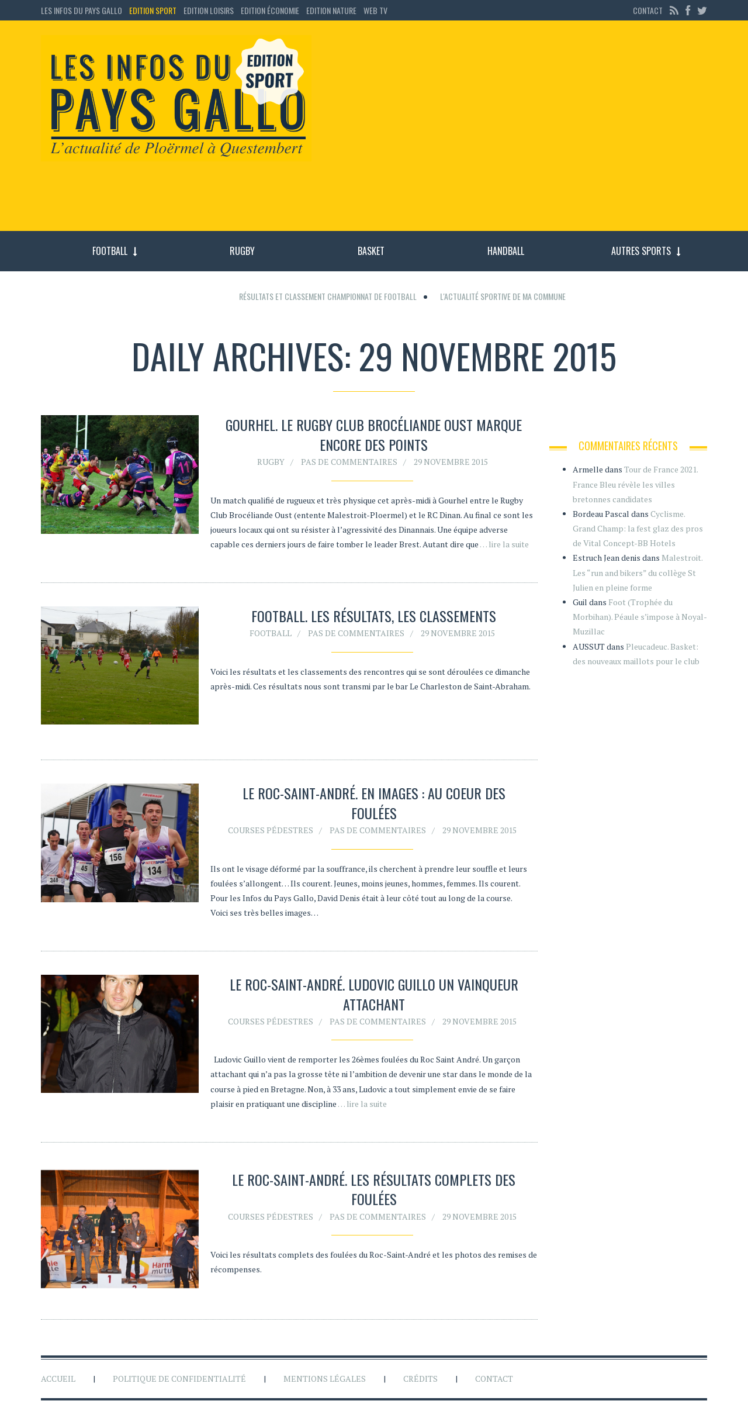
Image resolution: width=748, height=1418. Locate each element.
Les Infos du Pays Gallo (81, 10)
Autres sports (641, 251)
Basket (371, 251)
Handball (505, 251)
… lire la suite (504, 544)
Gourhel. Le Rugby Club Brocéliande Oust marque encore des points (374, 434)
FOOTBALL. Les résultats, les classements (373, 615)
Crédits (420, 1378)
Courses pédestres (270, 830)
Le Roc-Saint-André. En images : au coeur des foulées (374, 802)
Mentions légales (324, 1378)
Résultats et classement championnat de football (328, 296)
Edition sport (152, 10)
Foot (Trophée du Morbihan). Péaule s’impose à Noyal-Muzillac (640, 616)
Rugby (242, 251)
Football (109, 251)
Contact (648, 10)
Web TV (375, 10)
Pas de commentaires (349, 461)
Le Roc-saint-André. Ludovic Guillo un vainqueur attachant (374, 994)
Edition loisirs (208, 10)
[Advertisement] (519, 131)
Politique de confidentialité (179, 1378)
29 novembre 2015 (451, 461)
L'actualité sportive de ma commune (503, 296)
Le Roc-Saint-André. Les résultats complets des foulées (373, 1191)
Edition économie (270, 10)
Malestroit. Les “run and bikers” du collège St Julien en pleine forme (637, 572)
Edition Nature (331, 10)
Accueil (58, 1378)
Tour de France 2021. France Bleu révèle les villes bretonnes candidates (635, 484)
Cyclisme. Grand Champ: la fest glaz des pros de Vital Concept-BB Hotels (638, 528)
